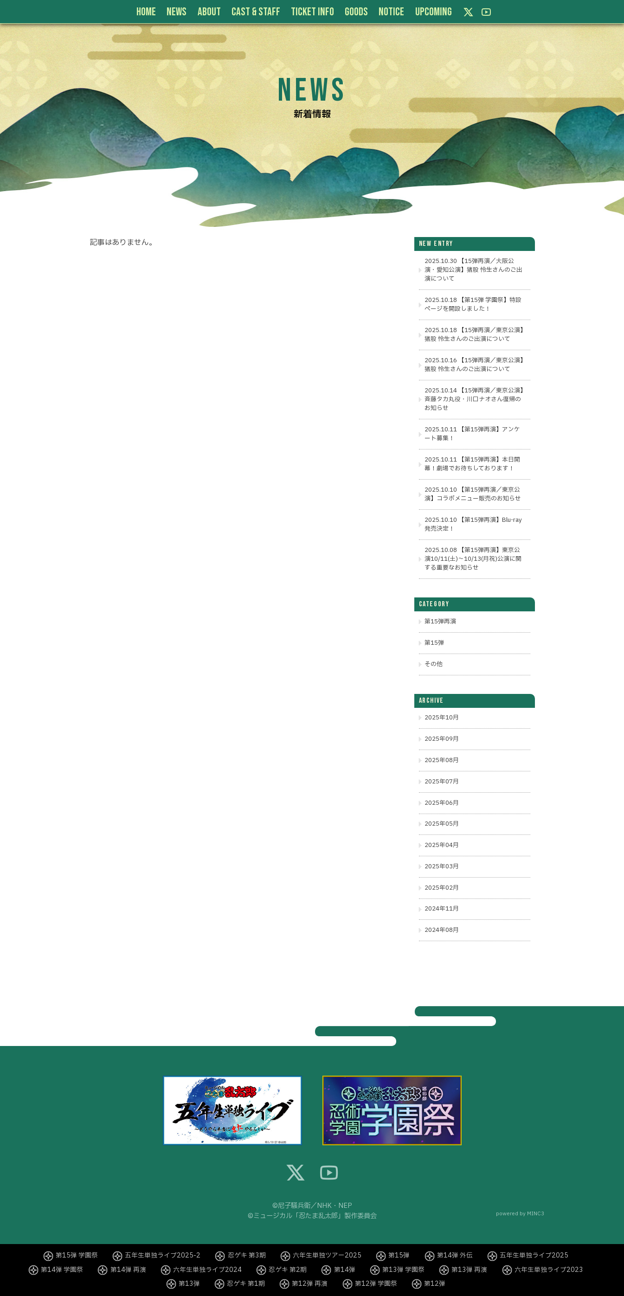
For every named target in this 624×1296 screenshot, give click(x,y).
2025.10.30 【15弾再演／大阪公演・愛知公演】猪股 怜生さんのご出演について (473, 270)
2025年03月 (442, 866)
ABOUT (209, 12)
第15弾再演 (440, 621)
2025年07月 (442, 781)
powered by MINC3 (520, 1214)
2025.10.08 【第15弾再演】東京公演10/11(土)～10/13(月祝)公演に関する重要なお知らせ (473, 558)
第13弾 (189, 1284)
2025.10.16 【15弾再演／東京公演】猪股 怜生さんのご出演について (474, 365)
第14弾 (344, 1270)
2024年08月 (442, 930)
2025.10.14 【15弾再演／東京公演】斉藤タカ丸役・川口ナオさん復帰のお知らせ (474, 399)
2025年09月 (442, 739)
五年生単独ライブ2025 (534, 1255)
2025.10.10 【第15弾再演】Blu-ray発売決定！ (473, 524)
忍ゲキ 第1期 (246, 1284)
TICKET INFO (312, 12)
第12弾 (434, 1284)
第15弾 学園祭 (77, 1255)
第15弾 (434, 643)
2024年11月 (442, 908)
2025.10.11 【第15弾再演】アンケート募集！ (472, 434)
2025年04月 (442, 845)
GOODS (356, 12)
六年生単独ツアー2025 (327, 1255)
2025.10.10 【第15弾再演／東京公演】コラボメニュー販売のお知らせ (473, 494)
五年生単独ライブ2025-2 (162, 1255)
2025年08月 (442, 760)
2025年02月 (442, 887)
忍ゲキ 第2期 (288, 1270)
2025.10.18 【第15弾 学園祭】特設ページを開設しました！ (473, 304)
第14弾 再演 (128, 1270)
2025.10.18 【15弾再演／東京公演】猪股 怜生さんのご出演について (474, 335)
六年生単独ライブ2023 (549, 1270)
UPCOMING (433, 12)
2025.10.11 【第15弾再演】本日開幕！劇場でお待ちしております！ (472, 464)
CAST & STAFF (256, 12)
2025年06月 (442, 803)
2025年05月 (442, 823)
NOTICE (391, 12)
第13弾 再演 (469, 1270)
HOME (146, 12)
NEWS (177, 12)
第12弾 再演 (310, 1284)
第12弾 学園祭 (376, 1284)
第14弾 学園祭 (62, 1270)
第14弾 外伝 (455, 1255)
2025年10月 (442, 717)
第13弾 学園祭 (403, 1270)
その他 (434, 664)
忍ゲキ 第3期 (247, 1255)
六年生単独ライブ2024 (207, 1270)
